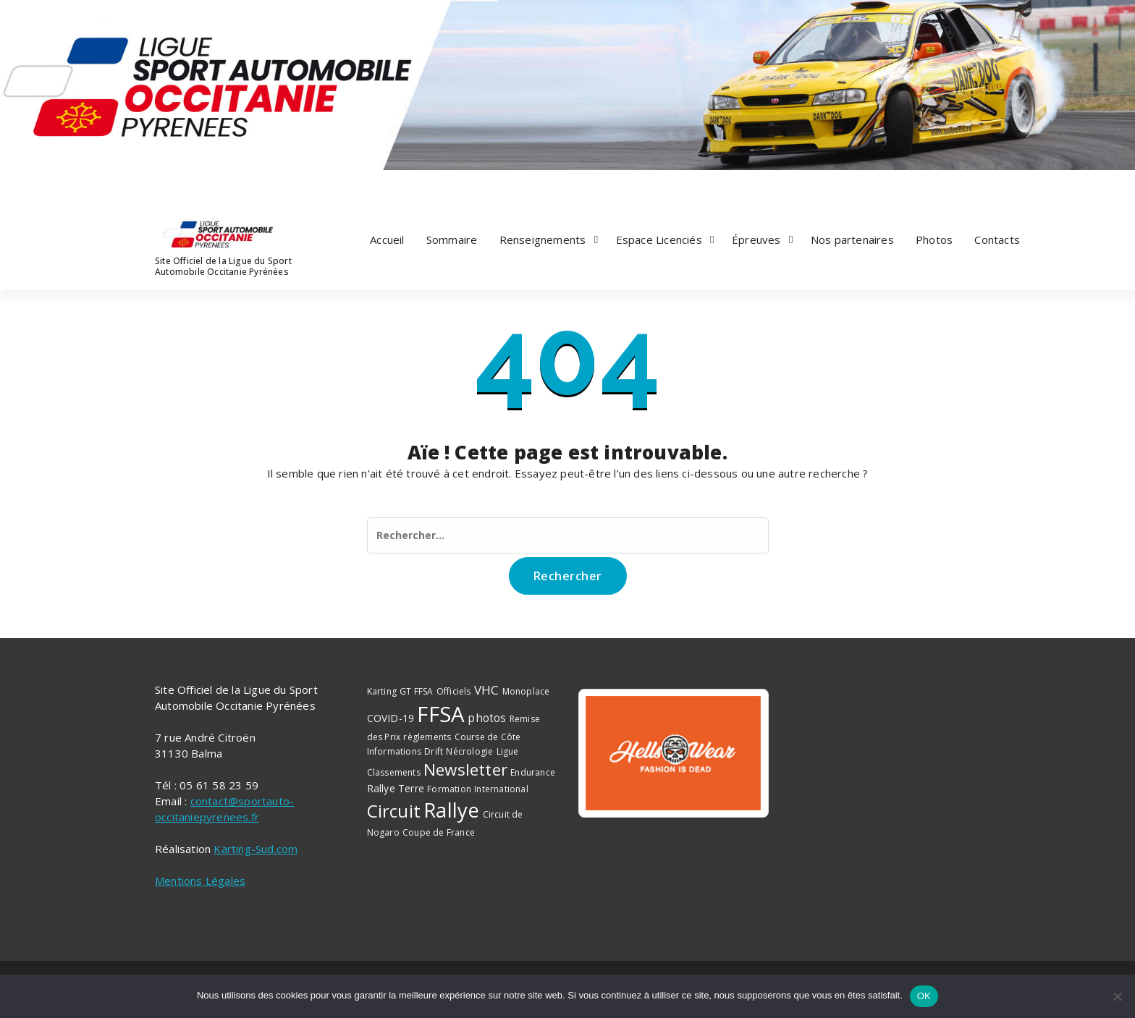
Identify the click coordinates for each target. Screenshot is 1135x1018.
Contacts (997, 239)
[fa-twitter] (175, 184)
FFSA (441, 714)
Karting (382, 691)
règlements (427, 737)
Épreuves (756, 239)
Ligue (508, 751)
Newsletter (465, 769)
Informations (394, 751)
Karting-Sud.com (256, 848)
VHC (486, 690)
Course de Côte (488, 737)
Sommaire (452, 239)
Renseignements (542, 239)
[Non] (1117, 996)
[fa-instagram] (192, 184)
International (501, 789)
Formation (449, 789)
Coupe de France (438, 832)
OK (924, 996)
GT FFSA (416, 691)
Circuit (394, 811)
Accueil (387, 239)
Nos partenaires (852, 239)
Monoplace (526, 691)
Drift (433, 751)
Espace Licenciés (659, 239)
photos (487, 718)
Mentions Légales (200, 880)
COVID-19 (391, 718)
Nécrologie (469, 751)
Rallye (451, 809)
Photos (934, 239)
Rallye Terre (395, 788)
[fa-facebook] (157, 184)
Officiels (453, 691)
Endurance (532, 772)
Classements (394, 772)
